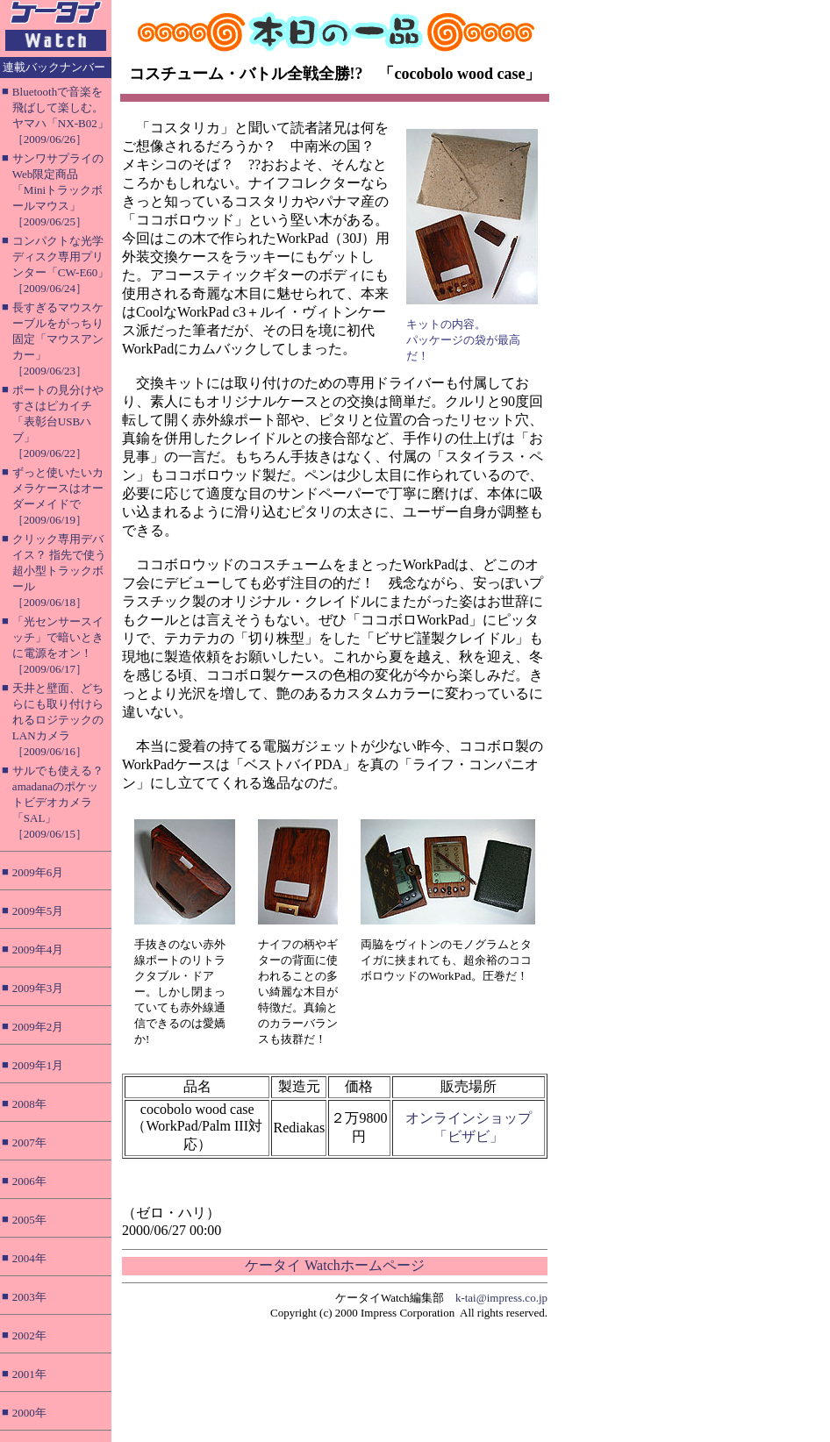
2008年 (29, 1103)
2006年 (29, 1181)
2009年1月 (38, 1065)
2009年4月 (38, 949)
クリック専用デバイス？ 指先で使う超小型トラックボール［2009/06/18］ (59, 570)
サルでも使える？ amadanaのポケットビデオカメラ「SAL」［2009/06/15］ (58, 802)
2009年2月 (38, 1026)
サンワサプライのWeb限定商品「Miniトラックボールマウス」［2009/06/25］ (58, 190)
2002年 (29, 1335)
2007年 (29, 1142)
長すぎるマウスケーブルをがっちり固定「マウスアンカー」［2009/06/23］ (58, 339)
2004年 (29, 1258)
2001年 (29, 1374)
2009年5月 (38, 910)
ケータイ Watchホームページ (334, 1265)
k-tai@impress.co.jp (501, 1297)
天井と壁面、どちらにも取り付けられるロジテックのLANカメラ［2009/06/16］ (58, 720)
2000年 (29, 1412)
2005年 (29, 1219)
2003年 (29, 1296)
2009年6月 (38, 872)
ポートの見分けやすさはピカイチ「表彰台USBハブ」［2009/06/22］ (58, 421)
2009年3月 (38, 988)
